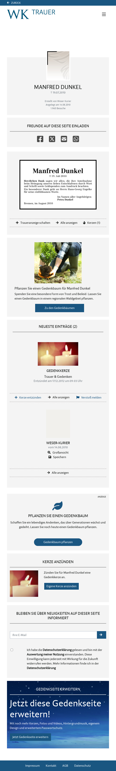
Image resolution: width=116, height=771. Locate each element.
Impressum (32, 765)
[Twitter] (52, 137)
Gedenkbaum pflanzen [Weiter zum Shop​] (58, 542)
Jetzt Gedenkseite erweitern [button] (30, 737)
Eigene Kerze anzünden (61, 586)
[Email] (64, 137)
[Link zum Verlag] (31, 14)
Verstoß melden (88, 397)
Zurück (14, 2)
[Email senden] (53, 635)
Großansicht (58, 452)
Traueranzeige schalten (33, 223)
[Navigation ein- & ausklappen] (104, 14)
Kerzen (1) (91, 223)
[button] (101, 635)
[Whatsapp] (76, 137)
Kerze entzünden (28, 397)
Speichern (57, 457)
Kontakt (51, 765)
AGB (65, 765)
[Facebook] (40, 137)
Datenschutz (82, 765)
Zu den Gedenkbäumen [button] (60, 308)
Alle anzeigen (66, 223)
